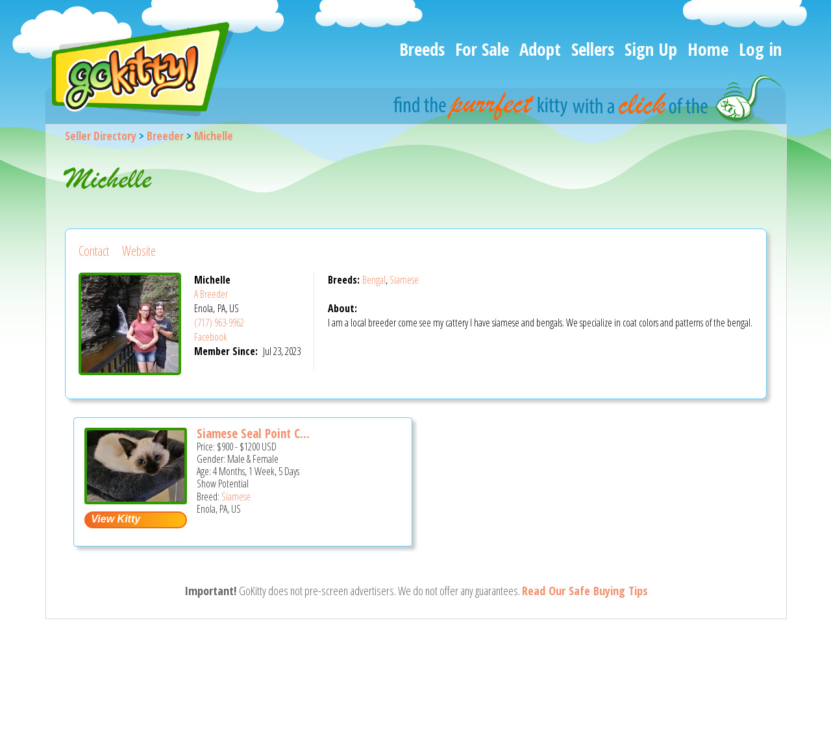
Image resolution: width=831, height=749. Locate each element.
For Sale (482, 49)
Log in (760, 49)
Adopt (540, 49)
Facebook (210, 337)
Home (708, 49)
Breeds (422, 49)
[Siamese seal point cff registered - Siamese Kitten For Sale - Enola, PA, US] (135, 499)
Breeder (165, 135)
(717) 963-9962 (219, 322)
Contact (94, 251)
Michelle (213, 135)
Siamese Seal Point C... (253, 433)
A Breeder (211, 294)
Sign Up (651, 49)
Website (139, 251)
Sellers (592, 49)
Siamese (404, 280)
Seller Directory (100, 135)
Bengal (374, 280)
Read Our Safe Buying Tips (585, 590)
